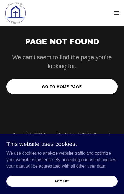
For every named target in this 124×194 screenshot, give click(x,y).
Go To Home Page (62, 87)
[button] (116, 13)
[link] (15, 13)
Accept (61, 181)
